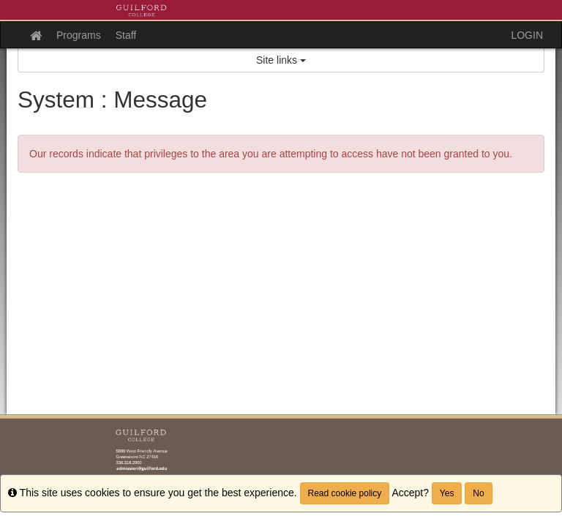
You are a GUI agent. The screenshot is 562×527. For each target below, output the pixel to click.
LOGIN (527, 35)
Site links (281, 60)
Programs (78, 35)
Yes (447, 493)
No (478, 493)
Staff (126, 35)
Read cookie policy (345, 493)
